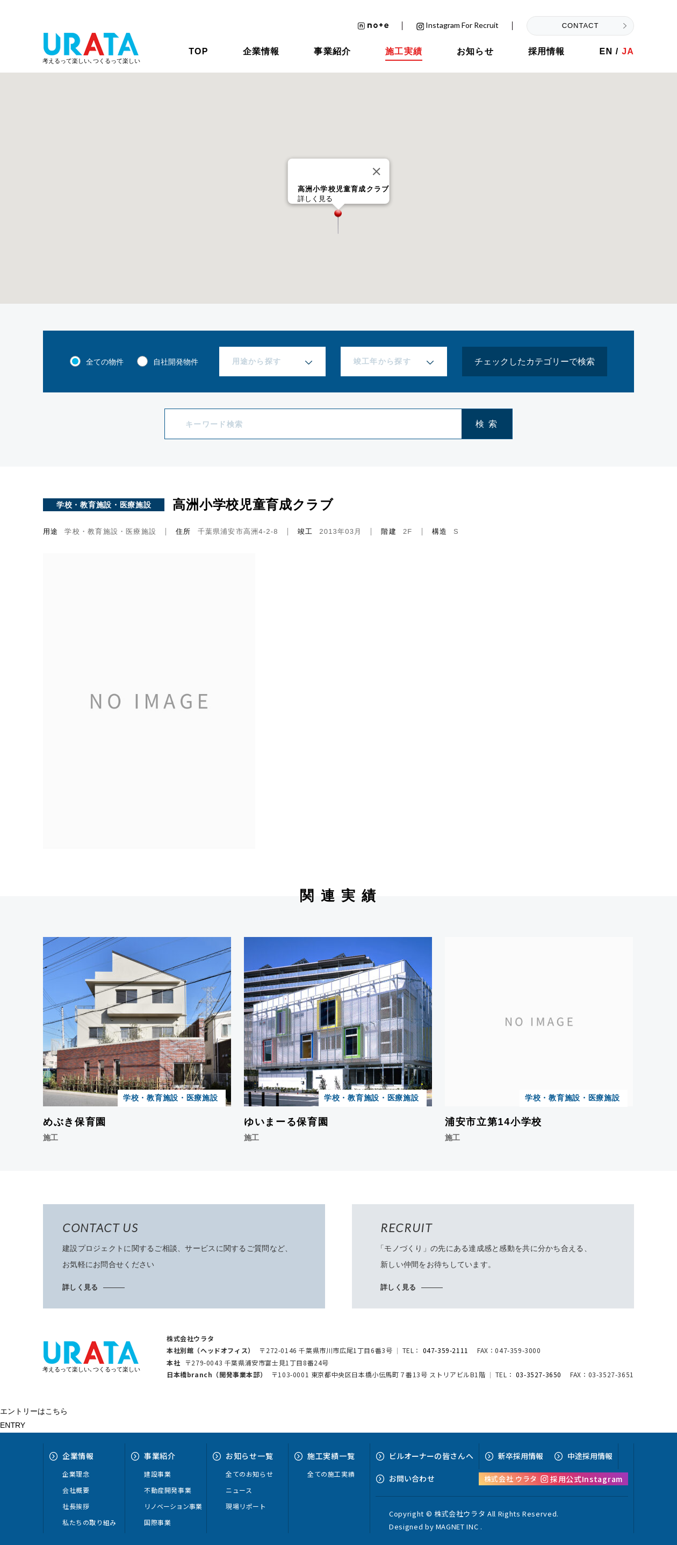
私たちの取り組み (89, 1522)
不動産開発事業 (167, 1489)
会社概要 (75, 1489)
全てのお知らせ (249, 1473)
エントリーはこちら (34, 1411)
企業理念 (75, 1473)
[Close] (376, 171)
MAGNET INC (457, 1526)
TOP (198, 51)
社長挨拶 (75, 1506)
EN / (617, 52)
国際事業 (157, 1522)
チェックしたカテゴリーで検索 (534, 361)
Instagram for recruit (457, 26)
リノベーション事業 (173, 1506)
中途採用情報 (590, 1455)
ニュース (239, 1489)
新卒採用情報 (520, 1455)
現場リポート (246, 1506)
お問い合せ (412, 1478)
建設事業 (157, 1473)
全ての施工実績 (331, 1473)
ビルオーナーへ (431, 1455)
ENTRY (12, 1425)
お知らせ (475, 51)
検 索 (487, 423)
